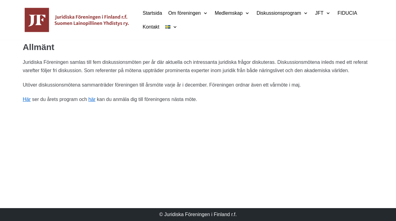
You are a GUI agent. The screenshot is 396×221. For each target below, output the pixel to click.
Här (27, 99)
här (91, 99)
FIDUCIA (347, 13)
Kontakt (151, 26)
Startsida (152, 13)
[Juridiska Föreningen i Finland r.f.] (76, 20)
